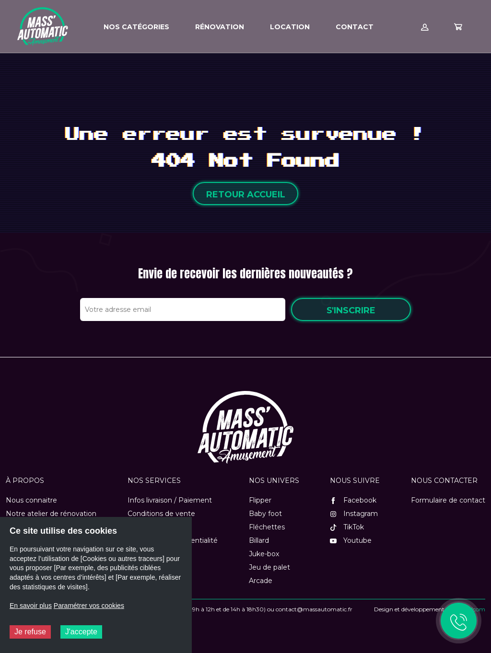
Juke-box (264, 554)
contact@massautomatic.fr (314, 609)
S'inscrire (351, 310)
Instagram (354, 513)
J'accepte (81, 632)
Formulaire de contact (448, 500)
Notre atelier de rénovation (51, 513)
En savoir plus (31, 605)
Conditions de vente (161, 513)
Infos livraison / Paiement (170, 500)
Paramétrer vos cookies (89, 605)
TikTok (347, 527)
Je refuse (30, 632)
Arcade (260, 580)
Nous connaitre (31, 500)
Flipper (260, 500)
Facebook (353, 500)
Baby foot (265, 513)
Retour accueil (245, 194)
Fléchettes (267, 527)
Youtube (351, 540)
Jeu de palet (269, 567)
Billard (259, 540)
